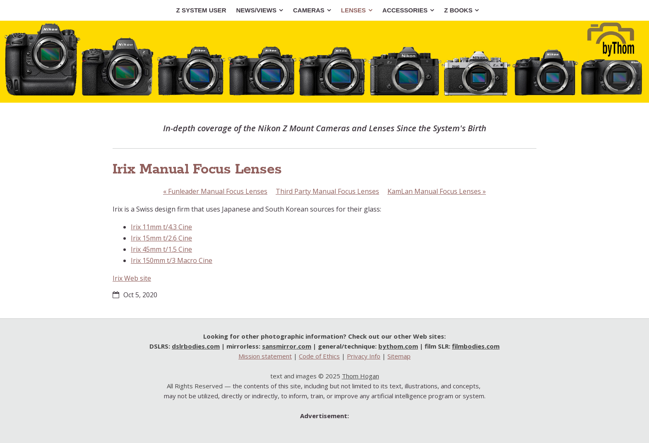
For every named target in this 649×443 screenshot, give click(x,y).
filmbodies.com (476, 346)
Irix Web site (132, 278)
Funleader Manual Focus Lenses (215, 191)
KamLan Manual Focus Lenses (436, 191)
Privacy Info (363, 356)
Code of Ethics (319, 356)
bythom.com (398, 346)
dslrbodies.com (196, 346)
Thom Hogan (360, 376)
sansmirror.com (286, 346)
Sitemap (399, 356)
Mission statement (265, 356)
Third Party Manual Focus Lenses (327, 191)
